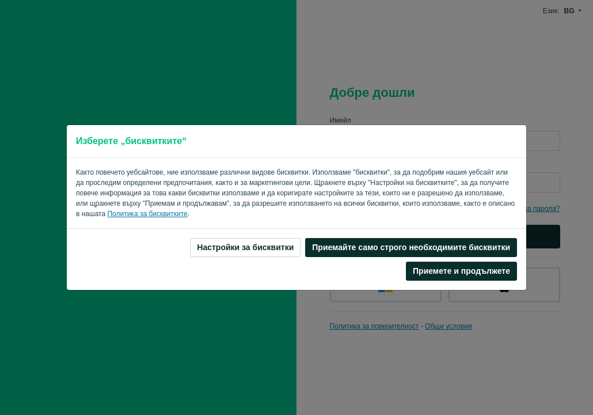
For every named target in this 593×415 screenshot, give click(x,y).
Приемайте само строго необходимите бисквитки (411, 247)
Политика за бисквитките (147, 214)
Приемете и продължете (461, 271)
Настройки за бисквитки (245, 247)
